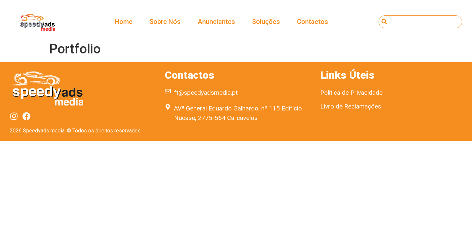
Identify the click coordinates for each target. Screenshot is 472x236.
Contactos (312, 22)
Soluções (266, 22)
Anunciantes (216, 22)
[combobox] (420, 21)
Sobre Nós (165, 22)
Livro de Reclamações (350, 106)
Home (123, 22)
